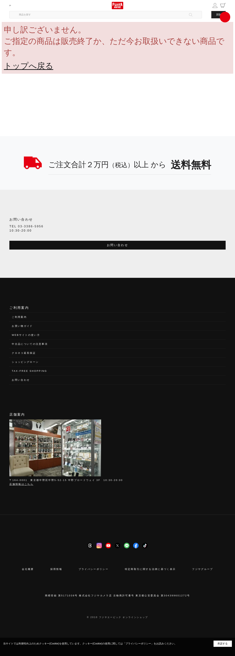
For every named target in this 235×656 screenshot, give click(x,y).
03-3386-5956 (31, 226)
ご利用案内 (19, 317)
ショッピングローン (25, 362)
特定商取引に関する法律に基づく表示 (150, 569)
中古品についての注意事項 (30, 344)
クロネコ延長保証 (24, 353)
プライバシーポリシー (94, 569)
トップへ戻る (28, 65)
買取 (218, 14)
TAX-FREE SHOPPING (29, 371)
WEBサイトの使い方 (26, 335)
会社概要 (28, 569)
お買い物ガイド (22, 326)
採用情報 (56, 569)
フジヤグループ (202, 569)
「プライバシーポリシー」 (138, 643)
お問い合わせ (117, 245)
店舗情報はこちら (21, 484)
